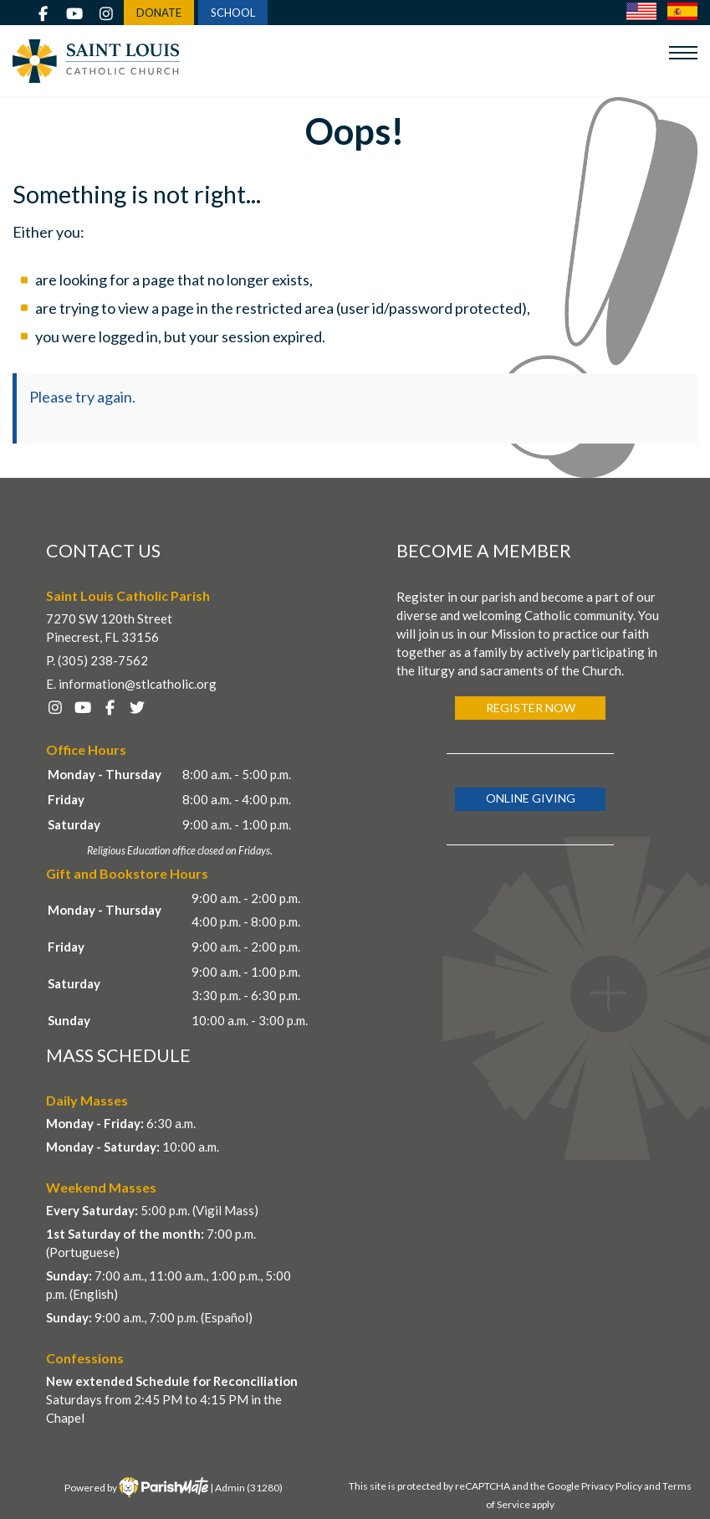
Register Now (530, 707)
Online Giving (530, 798)
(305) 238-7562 (103, 660)
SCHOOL (233, 12)
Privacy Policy (611, 1486)
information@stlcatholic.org (138, 683)
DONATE (158, 12)
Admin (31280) (249, 1487)
